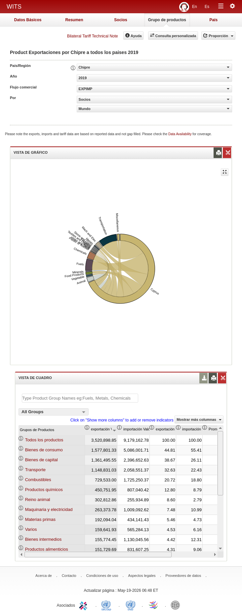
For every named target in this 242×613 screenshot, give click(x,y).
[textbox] (80, 398)
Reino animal (37, 499)
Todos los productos (44, 439)
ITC (84, 604)
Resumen (74, 20)
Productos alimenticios (46, 549)
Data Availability (180, 134)
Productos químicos (44, 489)
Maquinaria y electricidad (49, 509)
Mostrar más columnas (199, 419)
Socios (120, 20)
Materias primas (40, 519)
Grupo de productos (167, 20)
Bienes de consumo (44, 449)
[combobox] (54, 412)
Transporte (35, 469)
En (194, 6)
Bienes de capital (41, 459)
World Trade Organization (153, 604)
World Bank (176, 604)
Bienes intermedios (43, 539)
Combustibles (38, 479)
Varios (31, 529)
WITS (14, 6)
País (213, 20)
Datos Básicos (28, 20)
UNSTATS (130, 604)
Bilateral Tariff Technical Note (92, 36)
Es (207, 6)
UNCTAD (107, 604)
